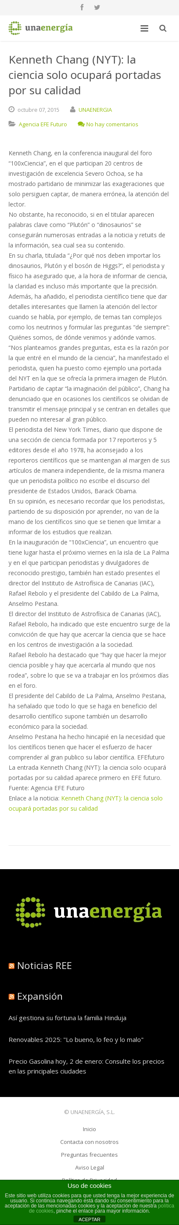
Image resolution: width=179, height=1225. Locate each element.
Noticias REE (44, 965)
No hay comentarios (108, 124)
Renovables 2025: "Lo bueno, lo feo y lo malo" (76, 1039)
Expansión (40, 995)
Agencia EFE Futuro (43, 124)
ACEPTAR (89, 1219)
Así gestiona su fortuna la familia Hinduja (67, 1017)
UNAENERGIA (95, 109)
